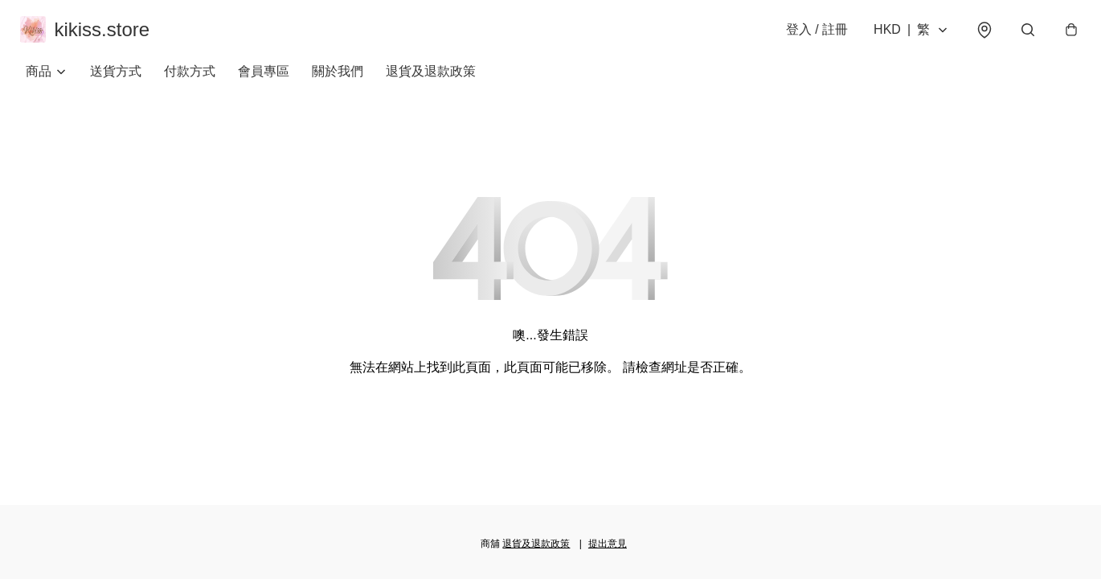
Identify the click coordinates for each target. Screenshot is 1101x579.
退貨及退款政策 (431, 80)
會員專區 (263, 80)
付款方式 (189, 80)
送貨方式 (115, 80)
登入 (811, 33)
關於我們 (337, 80)
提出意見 (607, 543)
